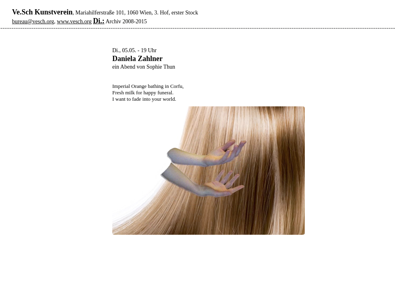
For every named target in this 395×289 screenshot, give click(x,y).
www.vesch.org (74, 21)
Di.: (99, 21)
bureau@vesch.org (33, 21)
